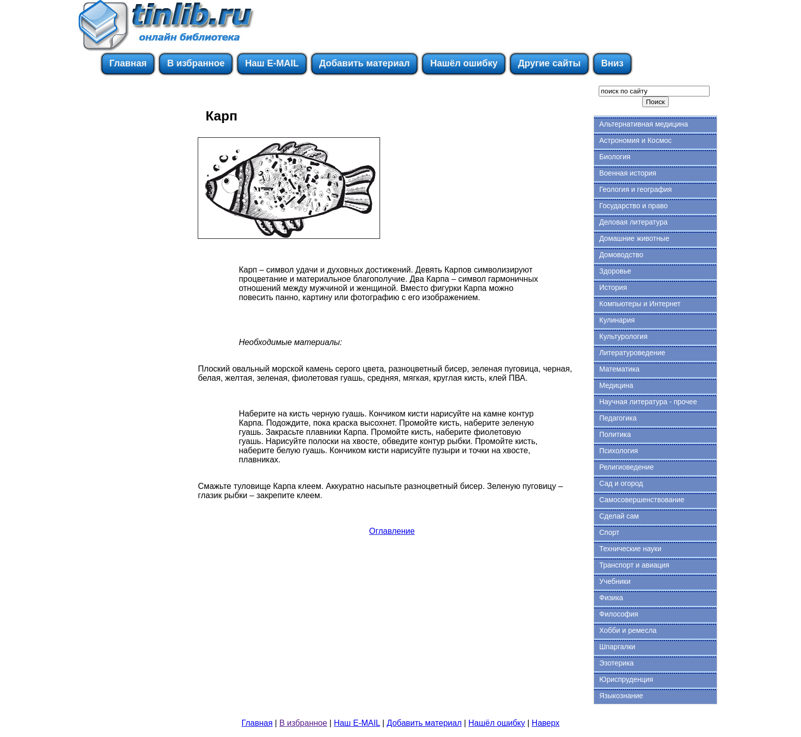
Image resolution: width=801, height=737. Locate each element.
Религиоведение (626, 467)
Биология (614, 157)
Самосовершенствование (642, 500)
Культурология (623, 336)
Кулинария (617, 320)
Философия (618, 614)
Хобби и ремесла (627, 630)
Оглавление (392, 531)
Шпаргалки (617, 647)
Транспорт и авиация (634, 565)
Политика (615, 434)
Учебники (614, 581)
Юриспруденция (626, 679)
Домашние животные (634, 238)
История (613, 287)
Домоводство (621, 255)
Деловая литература (633, 222)
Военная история (627, 173)
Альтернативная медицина (643, 124)
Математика (619, 369)
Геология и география (635, 189)
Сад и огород (621, 483)
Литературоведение (632, 353)
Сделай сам (619, 516)
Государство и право (633, 206)
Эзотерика (616, 663)
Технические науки (630, 549)
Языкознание (621, 696)
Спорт (609, 532)
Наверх (545, 723)
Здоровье (615, 271)
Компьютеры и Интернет (639, 304)
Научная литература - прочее (648, 402)
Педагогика (618, 418)
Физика (611, 598)
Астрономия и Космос (635, 140)
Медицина (616, 385)
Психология (618, 451)
